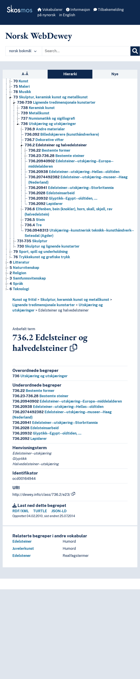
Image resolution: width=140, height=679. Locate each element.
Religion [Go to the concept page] (18, 273)
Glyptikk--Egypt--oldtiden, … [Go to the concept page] (62, 198)
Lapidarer (29, 439)
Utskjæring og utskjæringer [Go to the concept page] (48, 124)
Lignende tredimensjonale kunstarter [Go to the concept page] (56, 102)
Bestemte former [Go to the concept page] (49, 150)
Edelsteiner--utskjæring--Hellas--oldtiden (57, 407)
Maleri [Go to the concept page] (21, 86)
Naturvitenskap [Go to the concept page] (24, 268)
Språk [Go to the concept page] (16, 284)
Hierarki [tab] (70, 74)
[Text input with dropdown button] (86, 51)
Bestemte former (33, 391)
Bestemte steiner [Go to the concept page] (56, 156)
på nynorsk (46, 15)
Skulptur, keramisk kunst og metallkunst (74, 300)
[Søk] (135, 51)
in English (67, 15)
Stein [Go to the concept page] (35, 220)
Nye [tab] (114, 74)
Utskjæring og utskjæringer (40, 376)
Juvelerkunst (23, 548)
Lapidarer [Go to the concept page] (45, 204)
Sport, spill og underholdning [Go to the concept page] (40, 252)
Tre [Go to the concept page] (33, 225)
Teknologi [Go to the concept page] (19, 289)
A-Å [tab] (25, 74)
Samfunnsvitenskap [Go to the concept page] (28, 278)
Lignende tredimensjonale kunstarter (43, 305)
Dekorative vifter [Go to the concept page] (44, 140)
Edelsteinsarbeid (35, 428)
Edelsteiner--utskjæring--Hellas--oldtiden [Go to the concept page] (73, 172)
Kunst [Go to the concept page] (20, 81)
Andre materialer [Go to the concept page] (45, 129)
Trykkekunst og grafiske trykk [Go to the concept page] (41, 257)
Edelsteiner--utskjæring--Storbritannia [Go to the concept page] (71, 188)
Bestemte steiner (40, 396)
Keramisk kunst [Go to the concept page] (38, 108)
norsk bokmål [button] (23, 51)
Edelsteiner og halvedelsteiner (63, 310)
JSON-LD (59, 511)
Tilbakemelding (108, 10)
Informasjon (78, 10)
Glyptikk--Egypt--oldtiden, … (46, 433)
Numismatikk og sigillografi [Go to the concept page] (48, 118)
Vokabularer (49, 10)
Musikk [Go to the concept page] (22, 92)
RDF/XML (20, 511)
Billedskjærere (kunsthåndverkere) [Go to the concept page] (62, 134)
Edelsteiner (22, 541)
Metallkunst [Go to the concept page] (35, 113)
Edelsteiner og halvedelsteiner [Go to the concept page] (56, 145)
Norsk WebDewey (38, 35)
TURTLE (40, 511)
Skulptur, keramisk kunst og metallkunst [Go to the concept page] (50, 97)
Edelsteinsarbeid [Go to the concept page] (51, 193)
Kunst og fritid (24, 300)
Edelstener (21, 556)
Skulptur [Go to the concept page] (32, 241)
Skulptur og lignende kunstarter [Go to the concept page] (48, 246)
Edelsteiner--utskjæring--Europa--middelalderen (67, 401)
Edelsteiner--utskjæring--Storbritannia (55, 423)
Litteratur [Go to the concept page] (19, 262)
